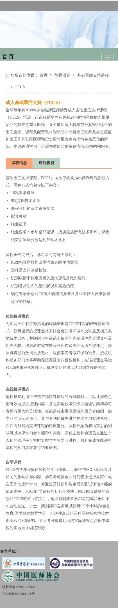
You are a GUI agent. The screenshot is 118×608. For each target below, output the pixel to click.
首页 (43, 75)
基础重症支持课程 (93, 75)
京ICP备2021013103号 (18, 594)
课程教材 (47, 163)
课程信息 (19, 163)
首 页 (8, 56)
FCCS (20, 87)
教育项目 (62, 75)
